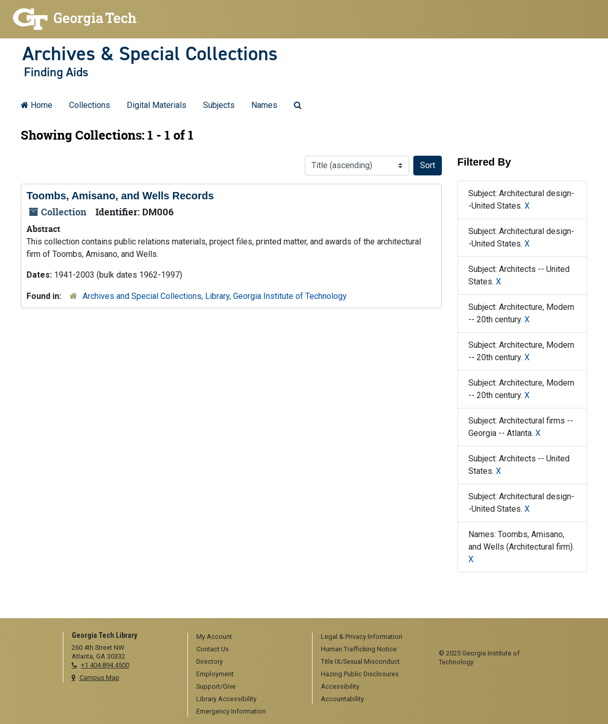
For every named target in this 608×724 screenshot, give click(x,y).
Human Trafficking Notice (359, 649)
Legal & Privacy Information (361, 636)
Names (264, 105)
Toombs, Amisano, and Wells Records (120, 195)
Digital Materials (156, 105)
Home (36, 105)
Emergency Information (231, 711)
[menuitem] (246, 637)
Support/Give (216, 686)
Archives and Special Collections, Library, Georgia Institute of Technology (215, 296)
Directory (209, 661)
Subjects (219, 105)
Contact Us (212, 649)
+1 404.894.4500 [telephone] (105, 665)
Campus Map (99, 677)
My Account (214, 636)
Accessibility (340, 686)
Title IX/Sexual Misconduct (360, 661)
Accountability (342, 699)
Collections (89, 105)
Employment (215, 674)
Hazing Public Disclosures (360, 674)
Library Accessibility (226, 699)
